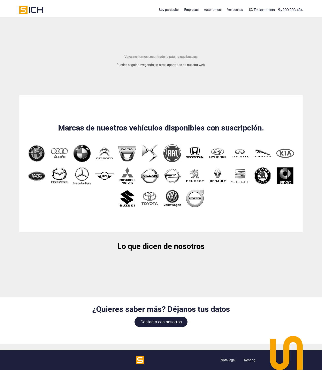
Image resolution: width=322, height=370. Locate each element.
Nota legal (228, 360)
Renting (249, 360)
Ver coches (235, 10)
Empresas (191, 10)
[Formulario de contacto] (262, 9)
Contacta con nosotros (161, 321)
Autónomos (212, 10)
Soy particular (169, 10)
